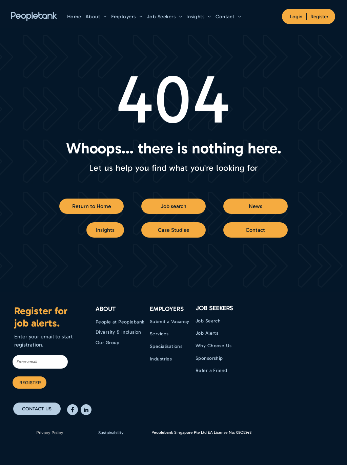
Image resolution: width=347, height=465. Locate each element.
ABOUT (106, 309)
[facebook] (72, 410)
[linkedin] (86, 410)
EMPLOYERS (167, 309)
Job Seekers (214, 308)
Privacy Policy (49, 432)
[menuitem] (74, 16)
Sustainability (111, 432)
